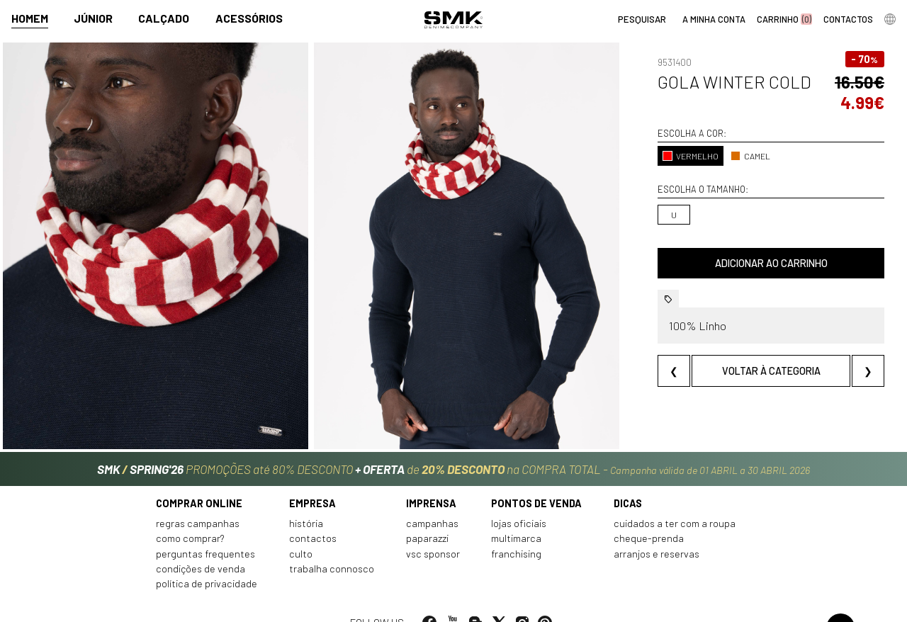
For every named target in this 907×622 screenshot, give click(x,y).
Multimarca (516, 514)
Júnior (93, 19)
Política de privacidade (206, 559)
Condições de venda (200, 544)
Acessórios (249, 19)
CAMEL (705, 156)
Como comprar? (190, 514)
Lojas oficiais (518, 498)
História (306, 498)
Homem (29, 19)
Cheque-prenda (649, 514)
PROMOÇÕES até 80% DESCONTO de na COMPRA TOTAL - (453, 441)
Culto (300, 529)
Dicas (628, 479)
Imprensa (431, 479)
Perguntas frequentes (205, 529)
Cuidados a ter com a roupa (675, 498)
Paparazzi (427, 514)
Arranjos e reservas (656, 529)
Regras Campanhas (198, 498)
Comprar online (199, 479)
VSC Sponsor (433, 529)
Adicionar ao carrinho (748, 263)
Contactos (313, 514)
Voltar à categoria (748, 371)
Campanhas (432, 498)
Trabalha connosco (331, 544)
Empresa (312, 479)
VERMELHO (645, 156)
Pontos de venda (536, 479)
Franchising (516, 529)
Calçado (163, 19)
